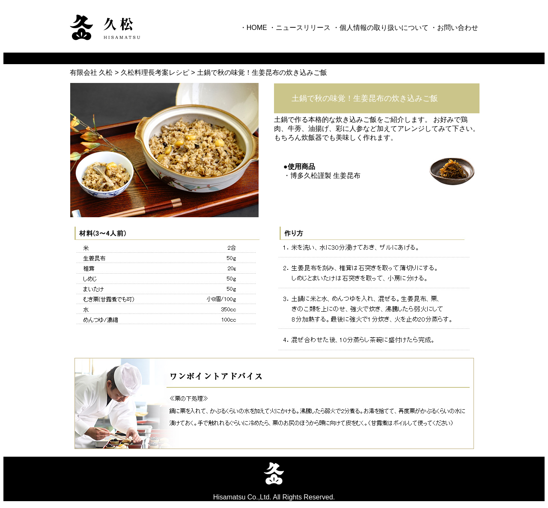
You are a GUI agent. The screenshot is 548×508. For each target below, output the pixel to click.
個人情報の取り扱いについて (384, 27)
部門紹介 (330, 58)
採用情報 (414, 58)
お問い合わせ (457, 27)
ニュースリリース (303, 27)
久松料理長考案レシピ (156, 72)
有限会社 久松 (91, 72)
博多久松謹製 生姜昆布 (325, 175)
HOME (257, 27)
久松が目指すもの (92, 58)
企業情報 (162, 58)
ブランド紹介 (253, 58)
